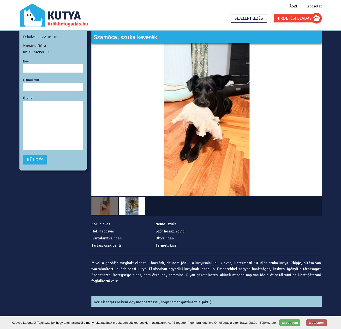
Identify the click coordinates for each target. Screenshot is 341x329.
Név (26, 61)
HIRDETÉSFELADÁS (294, 18)
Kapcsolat (313, 6)
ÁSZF (293, 6)
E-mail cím (31, 80)
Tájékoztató (268, 322)
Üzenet (28, 98)
